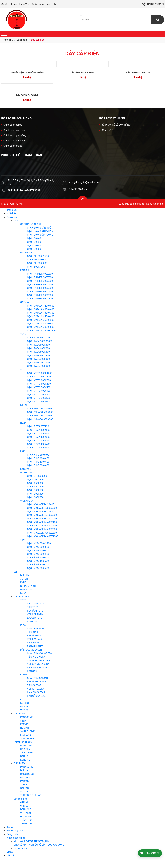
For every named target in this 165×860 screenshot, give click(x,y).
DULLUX (24, 575)
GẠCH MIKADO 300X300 (40, 419)
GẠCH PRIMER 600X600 (40, 291)
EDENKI (24, 724)
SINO (23, 720)
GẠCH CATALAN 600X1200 (41, 330)
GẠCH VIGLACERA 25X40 (40, 511)
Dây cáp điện (20, 798)
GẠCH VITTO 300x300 (38, 394)
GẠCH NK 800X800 (37, 263)
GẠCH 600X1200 (36, 266)
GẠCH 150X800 (35, 483)
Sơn (16, 571)
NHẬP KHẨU (26, 252)
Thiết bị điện (20, 713)
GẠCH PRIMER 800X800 (40, 295)
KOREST (24, 703)
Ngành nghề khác (16, 837)
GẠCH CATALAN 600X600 (40, 323)
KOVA (23, 593)
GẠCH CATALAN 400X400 (40, 316)
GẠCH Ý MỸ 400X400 (38, 561)
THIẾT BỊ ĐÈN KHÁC (30, 795)
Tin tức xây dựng (15, 830)
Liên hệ (10, 855)
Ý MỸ (23, 539)
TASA (23, 334)
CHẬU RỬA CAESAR (37, 678)
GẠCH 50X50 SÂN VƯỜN (40, 227)
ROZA (23, 422)
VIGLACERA (26, 500)
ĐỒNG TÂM (26, 472)
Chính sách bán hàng (13, 140)
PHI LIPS (25, 777)
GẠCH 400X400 (35, 479)
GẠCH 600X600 (35, 497)
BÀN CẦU (32, 671)
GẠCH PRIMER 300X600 (40, 277)
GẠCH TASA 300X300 (38, 359)
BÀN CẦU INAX (35, 646)
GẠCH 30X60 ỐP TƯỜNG (40, 234)
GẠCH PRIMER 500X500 (40, 288)
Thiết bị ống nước (23, 742)
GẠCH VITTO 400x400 (38, 390)
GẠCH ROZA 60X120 (38, 426)
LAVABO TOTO (34, 617)
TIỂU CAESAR (34, 685)
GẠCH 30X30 (34, 249)
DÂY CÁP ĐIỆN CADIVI (27, 95)
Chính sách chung (11, 145)
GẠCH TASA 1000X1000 (39, 341)
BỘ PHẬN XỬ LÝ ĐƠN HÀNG (115, 124)
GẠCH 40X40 (34, 245)
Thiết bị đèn (20, 763)
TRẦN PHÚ (26, 820)
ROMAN (24, 727)
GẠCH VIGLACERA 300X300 (42, 508)
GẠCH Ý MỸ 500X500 (38, 557)
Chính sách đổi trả (11, 124)
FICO (23, 451)
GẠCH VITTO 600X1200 (39, 373)
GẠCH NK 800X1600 (38, 256)
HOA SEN (25, 749)
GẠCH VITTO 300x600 (38, 398)
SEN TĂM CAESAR (36, 681)
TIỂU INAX (32, 632)
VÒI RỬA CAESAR (36, 688)
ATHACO (24, 784)
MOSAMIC (25, 468)
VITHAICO (25, 813)
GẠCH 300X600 (35, 493)
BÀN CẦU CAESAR (36, 695)
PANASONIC (26, 717)
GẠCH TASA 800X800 (38, 344)
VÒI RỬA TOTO (35, 614)
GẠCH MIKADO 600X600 (40, 412)
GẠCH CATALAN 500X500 (40, 320)
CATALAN (25, 302)
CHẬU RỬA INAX (35, 628)
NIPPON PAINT (28, 586)
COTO (23, 699)
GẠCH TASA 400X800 (38, 366)
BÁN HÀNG (106, 130)
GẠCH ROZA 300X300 (38, 447)
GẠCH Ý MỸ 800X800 (38, 547)
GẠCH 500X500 (35, 490)
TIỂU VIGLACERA (36, 656)
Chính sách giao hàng (13, 135)
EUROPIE (25, 759)
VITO (23, 369)
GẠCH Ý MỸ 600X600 (38, 554)
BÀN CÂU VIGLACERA (31, 649)
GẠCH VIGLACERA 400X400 (42, 522)
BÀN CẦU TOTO (35, 621)
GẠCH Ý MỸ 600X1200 (39, 543)
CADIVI (24, 802)
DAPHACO (25, 809)
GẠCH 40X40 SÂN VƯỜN (40, 231)
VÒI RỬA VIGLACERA (38, 664)
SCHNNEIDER (27, 738)
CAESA (24, 674)
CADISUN (25, 805)
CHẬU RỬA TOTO (36, 603)
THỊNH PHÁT (27, 823)
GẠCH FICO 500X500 (38, 461)
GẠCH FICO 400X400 (38, 458)
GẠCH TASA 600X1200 (39, 337)
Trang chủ (12, 210)
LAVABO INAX (34, 642)
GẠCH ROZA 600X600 (38, 433)
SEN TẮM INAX (35, 635)
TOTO (23, 600)
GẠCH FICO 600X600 (38, 465)
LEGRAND (25, 734)
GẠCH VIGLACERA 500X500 (42, 525)
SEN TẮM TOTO (35, 610)
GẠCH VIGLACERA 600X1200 (42, 536)
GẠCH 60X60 (34, 238)
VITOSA (24, 710)
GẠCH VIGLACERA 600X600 (42, 529)
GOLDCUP (25, 816)
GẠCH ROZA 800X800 (38, 429)
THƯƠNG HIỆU (21, 848)
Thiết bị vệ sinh (21, 596)
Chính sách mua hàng (13, 130)
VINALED (25, 791)
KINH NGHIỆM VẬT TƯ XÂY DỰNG (31, 841)
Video (10, 852)
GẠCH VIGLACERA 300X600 (42, 518)
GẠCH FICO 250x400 (38, 454)
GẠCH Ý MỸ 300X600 (38, 568)
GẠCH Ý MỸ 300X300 (38, 564)
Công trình (12, 834)
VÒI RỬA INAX (34, 639)
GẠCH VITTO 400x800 (38, 401)
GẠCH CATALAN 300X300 (40, 312)
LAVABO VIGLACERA (38, 667)
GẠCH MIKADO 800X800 (40, 408)
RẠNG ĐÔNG (27, 774)
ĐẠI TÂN (24, 788)
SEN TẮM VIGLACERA (38, 660)
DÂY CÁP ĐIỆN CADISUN (138, 72)
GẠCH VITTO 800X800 (39, 380)
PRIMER (24, 270)
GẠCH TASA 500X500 (38, 351)
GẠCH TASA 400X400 (38, 355)
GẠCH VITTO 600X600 (39, 383)
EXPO (23, 582)
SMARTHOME (27, 731)
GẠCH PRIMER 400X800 (40, 273)
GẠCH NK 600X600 (37, 259)
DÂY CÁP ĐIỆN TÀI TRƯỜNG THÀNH (27, 72)
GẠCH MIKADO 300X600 (40, 415)
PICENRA (25, 706)
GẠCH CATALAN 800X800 (40, 327)
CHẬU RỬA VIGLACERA (39, 653)
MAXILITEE (26, 589)
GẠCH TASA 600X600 (38, 348)
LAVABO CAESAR (36, 692)
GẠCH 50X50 (34, 242)
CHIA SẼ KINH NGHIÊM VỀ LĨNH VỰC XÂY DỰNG (39, 844)
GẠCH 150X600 (35, 486)
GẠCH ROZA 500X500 (38, 440)
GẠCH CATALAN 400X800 (40, 305)
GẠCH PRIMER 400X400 (40, 284)
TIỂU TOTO (33, 607)
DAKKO (24, 756)
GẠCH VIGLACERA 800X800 (42, 532)
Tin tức (10, 827)
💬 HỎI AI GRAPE (150, 853)
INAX (23, 625)
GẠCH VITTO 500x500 (38, 387)
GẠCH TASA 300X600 (38, 362)
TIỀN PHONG (27, 752)
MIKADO (24, 405)
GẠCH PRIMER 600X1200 (40, 298)
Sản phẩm (12, 217)
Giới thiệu (12, 213)
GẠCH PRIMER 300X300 (40, 281)
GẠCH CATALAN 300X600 (40, 309)
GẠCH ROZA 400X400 (38, 444)
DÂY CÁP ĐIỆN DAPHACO (82, 72)
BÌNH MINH (26, 745)
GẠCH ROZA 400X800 (38, 437)
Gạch (16, 220)
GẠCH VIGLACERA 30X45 (40, 504)
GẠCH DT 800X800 (37, 476)
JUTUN (24, 578)
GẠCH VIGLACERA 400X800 (42, 515)
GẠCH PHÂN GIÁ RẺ (30, 224)
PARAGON (25, 781)
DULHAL (24, 770)
